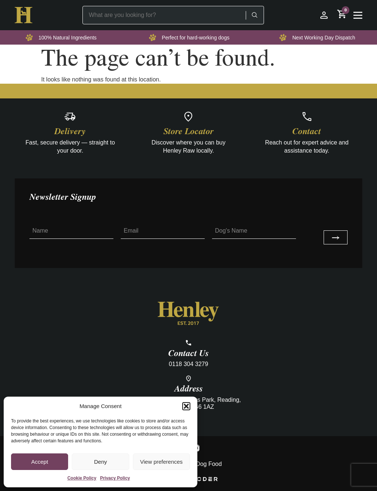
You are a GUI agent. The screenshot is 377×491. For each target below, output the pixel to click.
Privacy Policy (115, 478)
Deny (100, 462)
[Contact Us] (188, 343)
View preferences (161, 462)
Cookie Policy (81, 478)
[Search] (254, 15)
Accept (39, 462)
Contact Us (188, 353)
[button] (186, 406)
